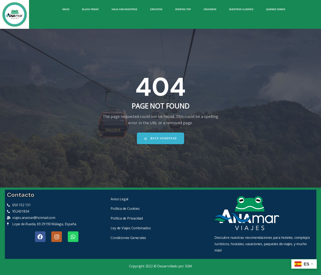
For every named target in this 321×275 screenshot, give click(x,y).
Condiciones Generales (128, 237)
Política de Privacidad (127, 218)
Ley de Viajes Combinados (131, 228)
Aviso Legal (119, 199)
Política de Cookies (125, 208)
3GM (188, 266)
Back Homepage (160, 138)
